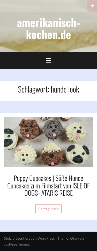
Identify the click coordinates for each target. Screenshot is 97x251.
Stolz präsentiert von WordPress (29, 238)
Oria (73, 238)
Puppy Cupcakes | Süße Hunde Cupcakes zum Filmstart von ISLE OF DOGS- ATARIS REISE (48, 185)
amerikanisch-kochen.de (48, 28)
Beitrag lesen (48, 209)
